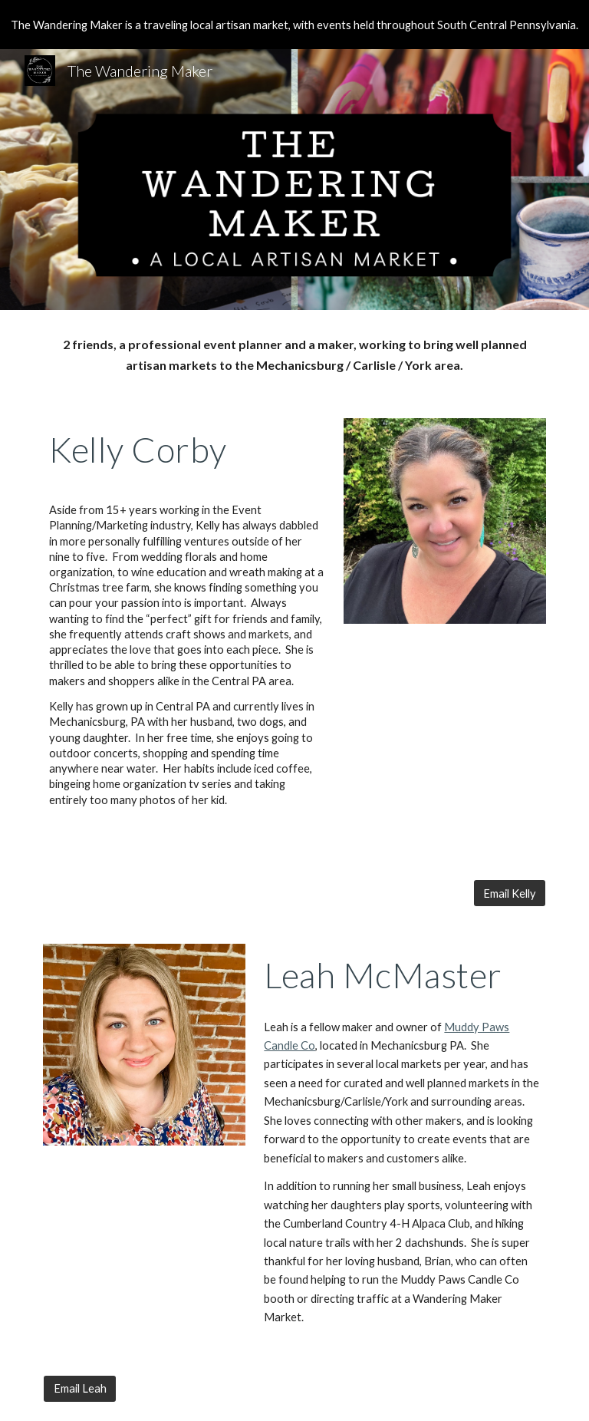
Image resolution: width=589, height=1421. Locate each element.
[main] (294, 354)
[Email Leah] (79, 1388)
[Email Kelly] (509, 893)
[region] (294, 24)
